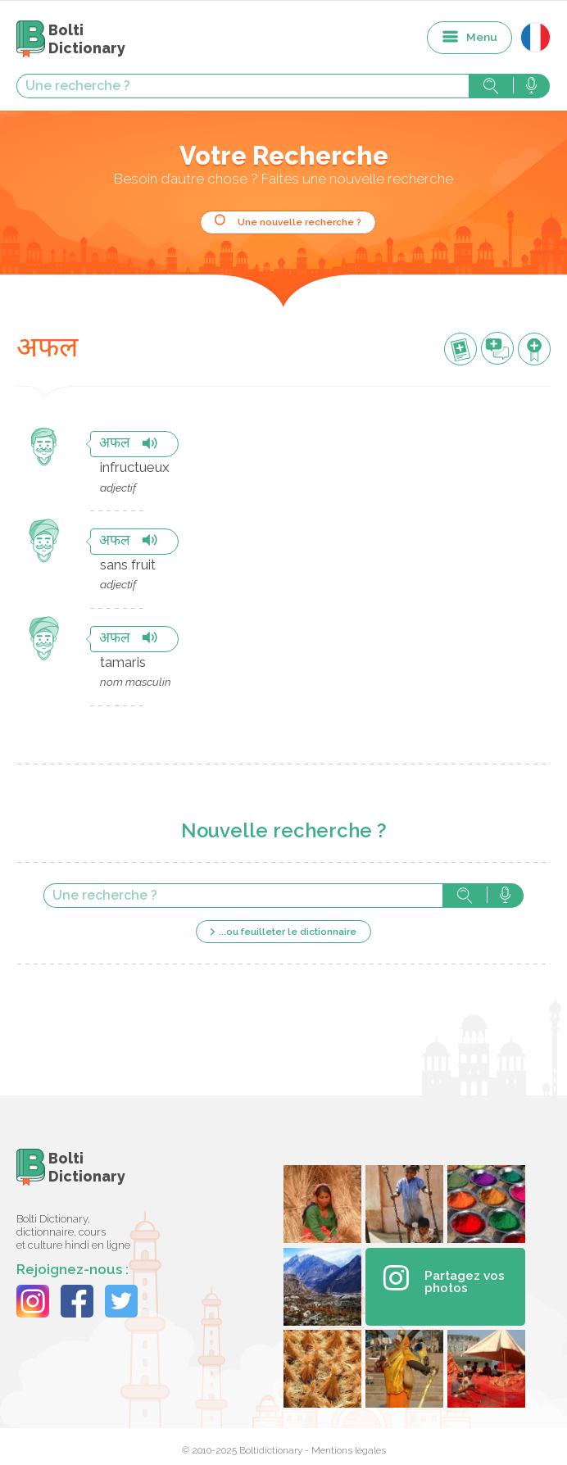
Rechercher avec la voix (531, 86)
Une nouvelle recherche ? (299, 222)
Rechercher (491, 86)
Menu (481, 36)
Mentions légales (348, 1450)
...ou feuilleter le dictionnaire (287, 931)
